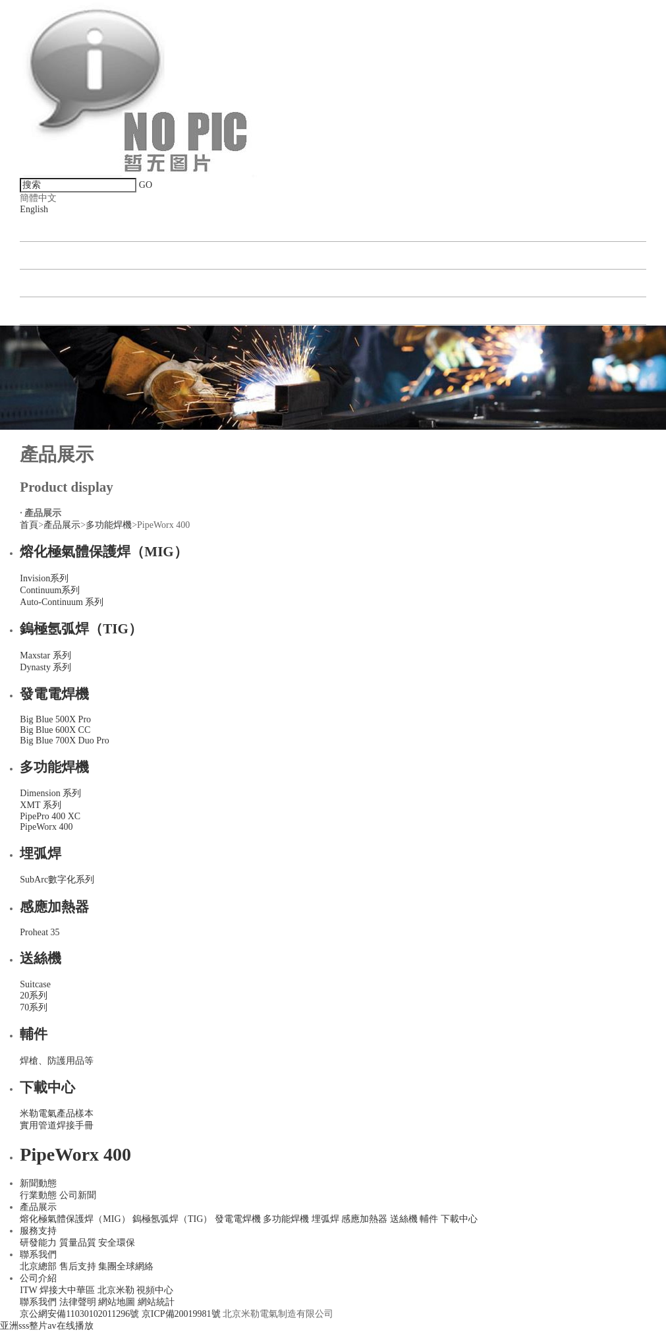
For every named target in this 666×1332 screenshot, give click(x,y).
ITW (28, 1290)
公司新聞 (77, 1195)
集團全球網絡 (125, 1266)
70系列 (33, 1007)
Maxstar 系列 (45, 655)
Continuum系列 (50, 590)
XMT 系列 (40, 805)
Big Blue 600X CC (55, 730)
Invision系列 (44, 578)
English (34, 209)
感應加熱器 (54, 907)
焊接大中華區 (67, 1290)
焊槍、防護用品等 (57, 1061)
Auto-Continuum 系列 (61, 602)
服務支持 (38, 1231)
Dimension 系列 (50, 793)
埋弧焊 (40, 853)
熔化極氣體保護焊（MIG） (103, 552)
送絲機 (40, 958)
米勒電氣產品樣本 (57, 1113)
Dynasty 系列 (45, 667)
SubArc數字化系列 (57, 879)
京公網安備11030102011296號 (80, 1314)
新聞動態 (47, 227)
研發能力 (38, 1243)
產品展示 (47, 255)
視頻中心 (154, 1290)
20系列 (33, 995)
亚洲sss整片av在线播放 (47, 1326)
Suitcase (35, 984)
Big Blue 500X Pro (55, 719)
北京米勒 (115, 1290)
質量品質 (77, 1243)
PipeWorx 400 (46, 827)
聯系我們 (47, 283)
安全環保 (116, 1243)
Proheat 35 (39, 932)
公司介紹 (47, 310)
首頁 (29, 525)
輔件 (33, 1034)
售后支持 (77, 1266)
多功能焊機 (109, 525)
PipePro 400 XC (50, 816)
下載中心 (47, 1087)
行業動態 (38, 1195)
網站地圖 (116, 1302)
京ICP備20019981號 (182, 1314)
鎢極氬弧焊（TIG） (81, 629)
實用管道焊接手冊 (57, 1125)
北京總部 (38, 1266)
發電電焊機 (54, 694)
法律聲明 (77, 1302)
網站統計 (156, 1302)
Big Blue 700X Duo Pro (64, 740)
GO (145, 185)
